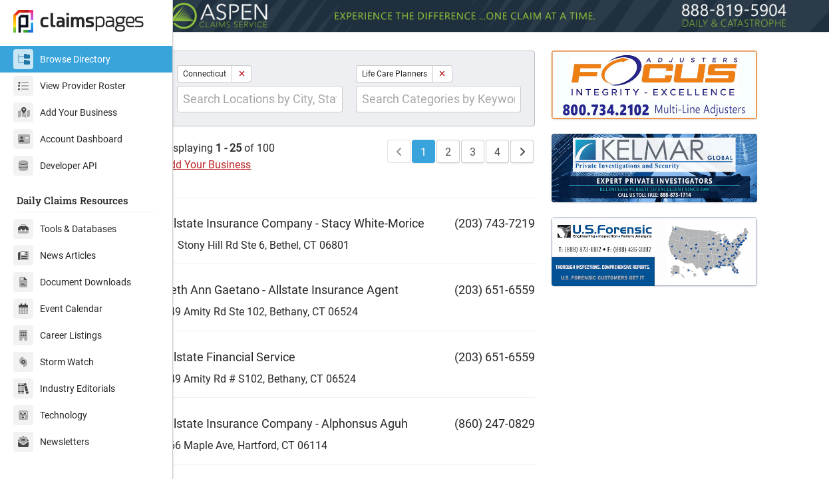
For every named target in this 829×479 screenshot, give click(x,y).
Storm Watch (53, 362)
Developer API (55, 166)
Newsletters (51, 442)
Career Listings (57, 335)
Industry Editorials (64, 389)
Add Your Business (65, 112)
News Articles (54, 255)
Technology (50, 415)
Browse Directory (61, 59)
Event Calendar (57, 309)
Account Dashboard (67, 139)
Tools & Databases (64, 229)
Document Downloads (72, 282)
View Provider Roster (69, 86)
